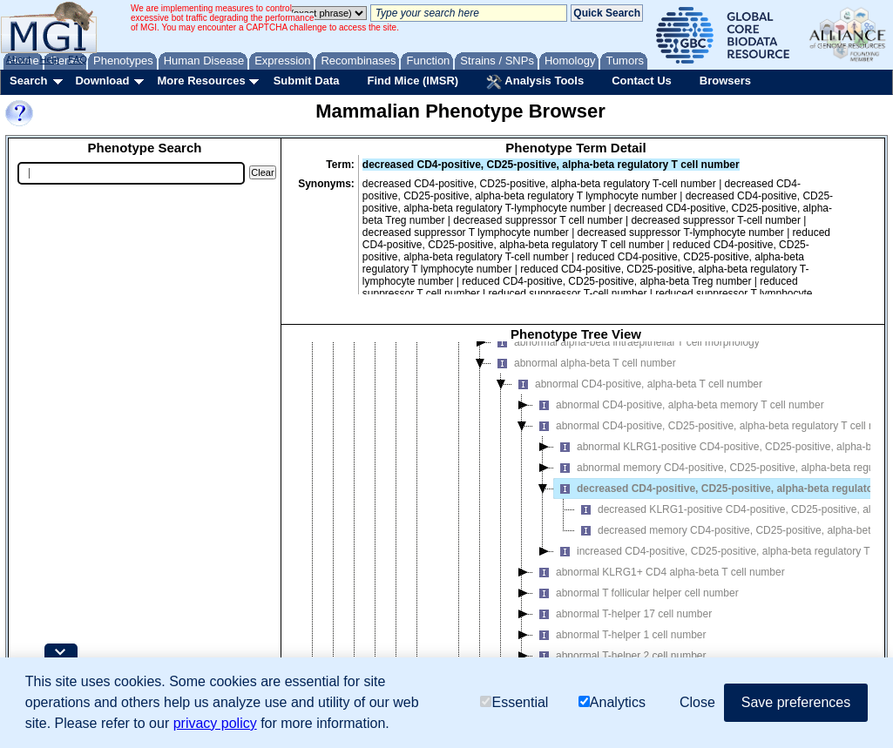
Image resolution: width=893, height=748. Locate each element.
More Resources (201, 80)
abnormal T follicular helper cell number (636, 593)
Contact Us (642, 80)
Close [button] (697, 702)
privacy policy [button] (215, 723)
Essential (514, 702)
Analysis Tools (535, 82)
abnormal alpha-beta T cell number (583, 363)
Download (102, 80)
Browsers (725, 80)
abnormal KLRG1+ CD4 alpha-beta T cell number (659, 572)
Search (28, 80)
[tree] (575, 518)
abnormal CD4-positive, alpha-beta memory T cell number (678, 404)
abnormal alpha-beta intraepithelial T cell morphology (625, 342)
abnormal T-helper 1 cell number (620, 634)
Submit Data (307, 80)
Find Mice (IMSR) (412, 80)
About (18, 59)
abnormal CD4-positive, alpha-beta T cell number (637, 384)
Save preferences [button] (795, 702)
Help (49, 59)
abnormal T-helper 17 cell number (622, 613)
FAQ (77, 59)
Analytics (612, 702)
